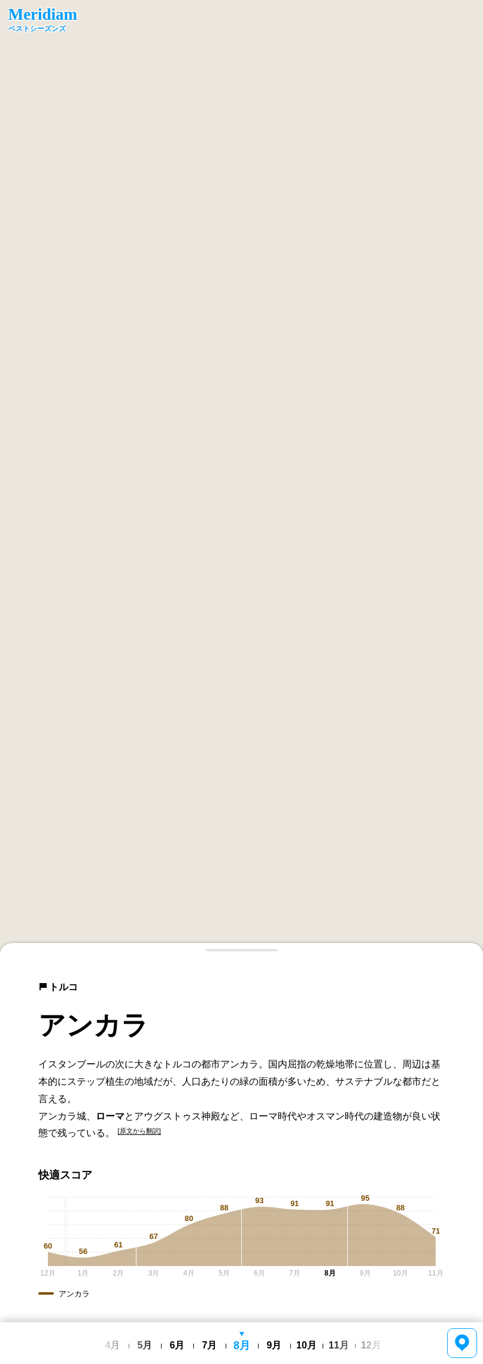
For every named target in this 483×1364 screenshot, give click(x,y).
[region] (241, 477)
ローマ (110, 1116)
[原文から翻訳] (139, 1130)
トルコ (58, 987)
